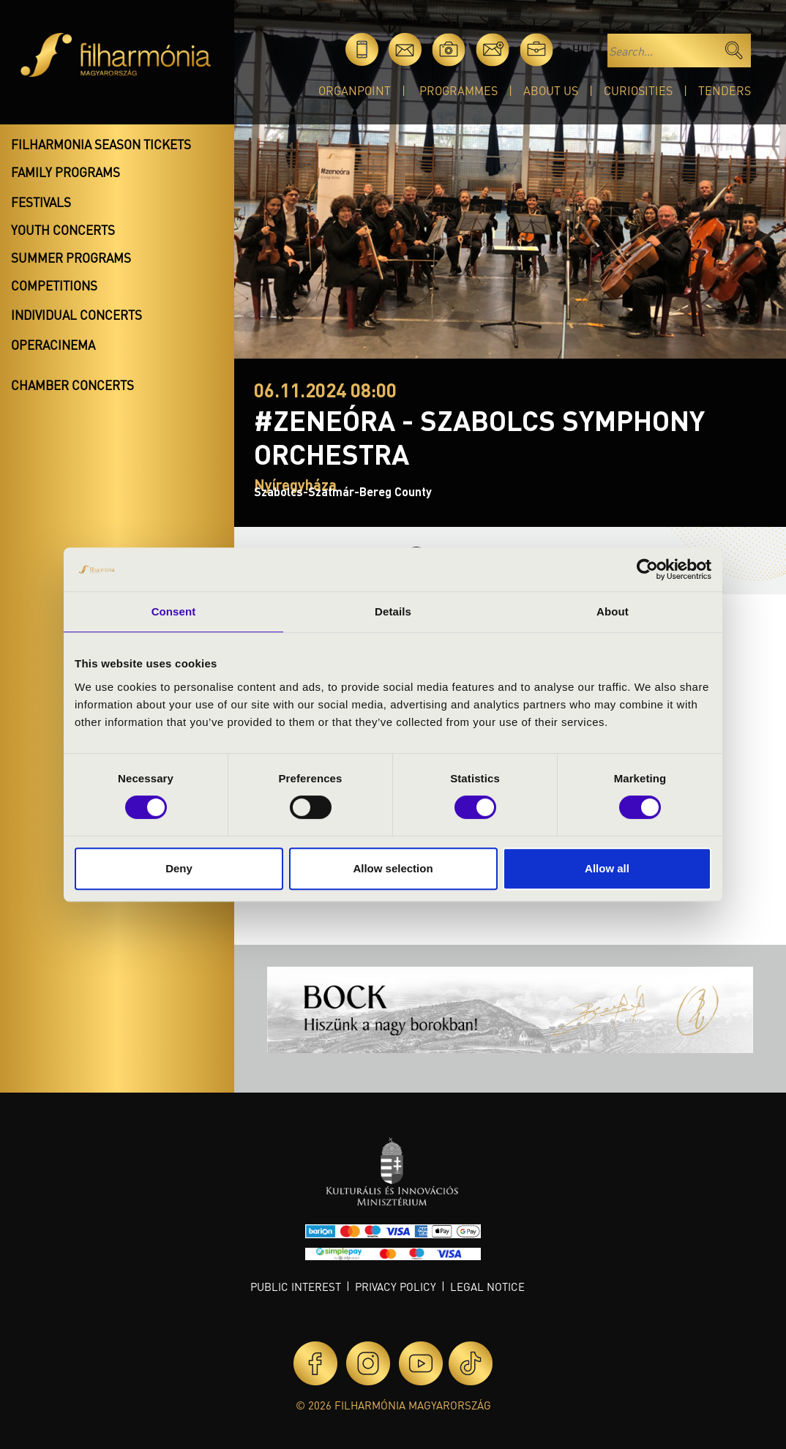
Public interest (295, 1286)
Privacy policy (395, 1286)
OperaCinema (53, 345)
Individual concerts (76, 315)
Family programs (65, 172)
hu (580, 49)
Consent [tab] (173, 611)
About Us (550, 90)
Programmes (458, 90)
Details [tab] (393, 611)
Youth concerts (63, 230)
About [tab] (612, 611)
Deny (178, 868)
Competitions (54, 285)
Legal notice (487, 1286)
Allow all (607, 868)
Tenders (724, 90)
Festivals (41, 202)
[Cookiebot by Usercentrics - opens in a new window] (647, 569)
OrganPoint (354, 90)
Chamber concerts (72, 385)
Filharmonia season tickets (101, 144)
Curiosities (638, 90)
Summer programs (71, 258)
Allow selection (393, 868)
